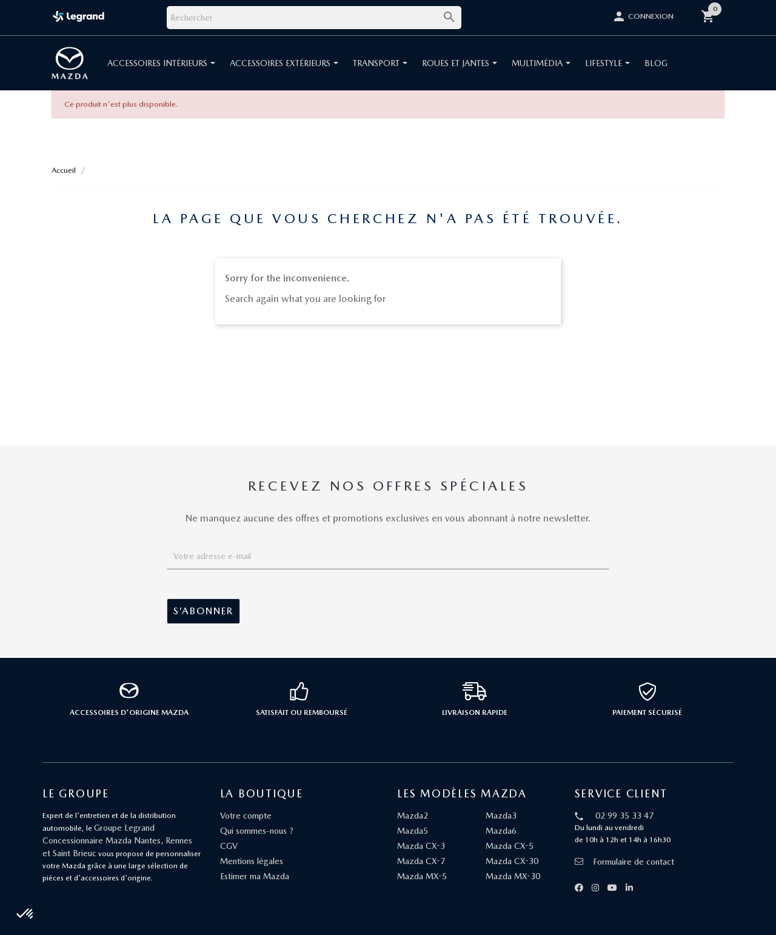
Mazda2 (412, 815)
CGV (229, 846)
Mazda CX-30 (512, 861)
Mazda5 (412, 831)
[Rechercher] (314, 17)
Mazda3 (501, 815)
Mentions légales (251, 861)
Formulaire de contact (624, 861)
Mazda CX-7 (421, 861)
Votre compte (246, 815)
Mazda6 (501, 831)
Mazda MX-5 (422, 876)
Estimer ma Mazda (254, 876)
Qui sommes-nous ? (256, 831)
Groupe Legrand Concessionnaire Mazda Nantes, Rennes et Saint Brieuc (117, 840)
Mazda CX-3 (421, 846)
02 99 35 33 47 (624, 815)
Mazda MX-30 (513, 876)
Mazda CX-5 (510, 846)
